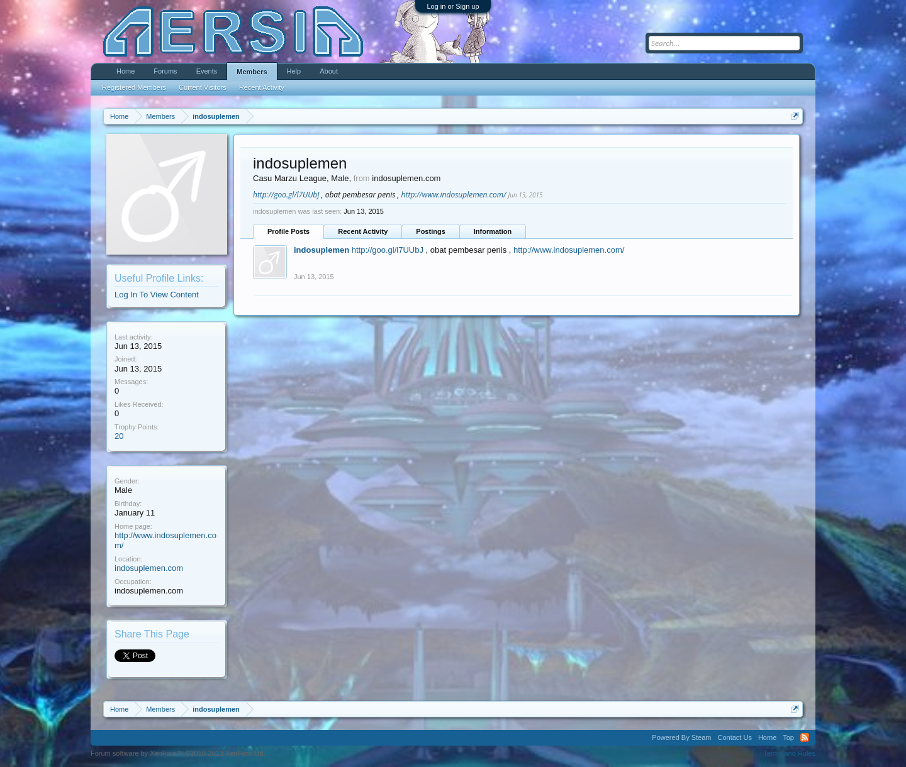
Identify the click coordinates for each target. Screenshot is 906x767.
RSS (804, 737)
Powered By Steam (681, 737)
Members (252, 71)
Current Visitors (202, 87)
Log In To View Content (157, 294)
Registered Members (134, 87)
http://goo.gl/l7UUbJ (286, 194)
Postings (430, 231)
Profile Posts (288, 231)
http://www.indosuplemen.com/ (453, 194)
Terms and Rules (789, 753)
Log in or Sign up (453, 6)
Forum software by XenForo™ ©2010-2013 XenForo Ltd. (178, 753)
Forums (165, 71)
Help (294, 71)
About (329, 71)
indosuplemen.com (149, 568)
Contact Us (734, 737)
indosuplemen (321, 250)
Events (207, 71)
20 (119, 436)
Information (493, 231)
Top (788, 737)
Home (125, 71)
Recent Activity (363, 231)
